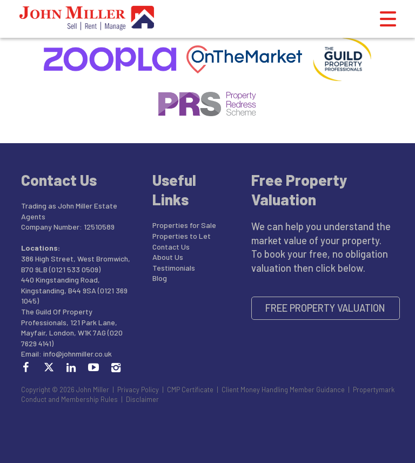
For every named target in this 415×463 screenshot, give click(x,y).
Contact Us (171, 246)
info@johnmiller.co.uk (77, 353)
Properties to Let (181, 235)
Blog (159, 278)
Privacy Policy (138, 389)
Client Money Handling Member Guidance (283, 389)
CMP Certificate (190, 389)
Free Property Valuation (325, 308)
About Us (167, 256)
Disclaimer (142, 399)
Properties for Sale (184, 225)
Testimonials (173, 267)
